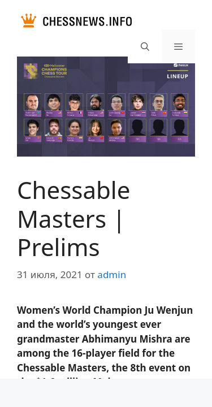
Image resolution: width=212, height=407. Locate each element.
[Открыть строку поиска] (144, 46)
